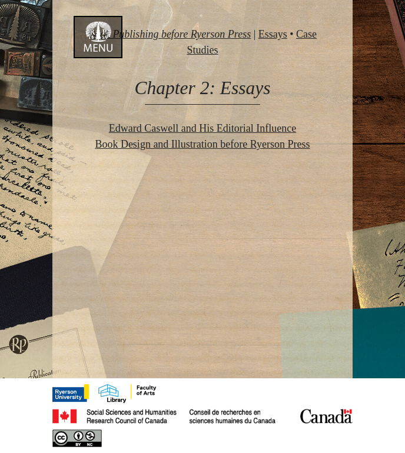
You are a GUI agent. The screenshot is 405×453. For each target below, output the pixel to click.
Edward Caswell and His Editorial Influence (202, 128)
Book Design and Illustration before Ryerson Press (202, 144)
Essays (272, 34)
